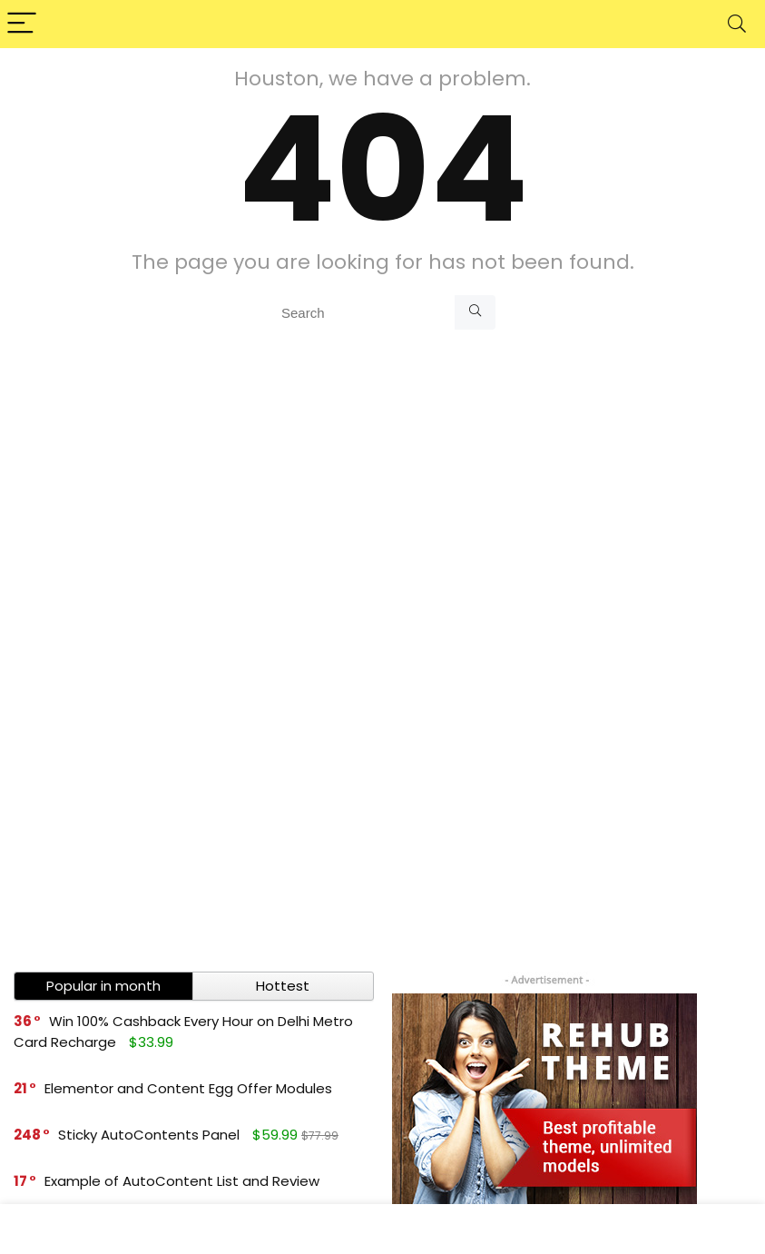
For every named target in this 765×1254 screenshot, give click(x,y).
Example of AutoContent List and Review (181, 1180)
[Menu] (22, 24)
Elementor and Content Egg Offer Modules (188, 1088)
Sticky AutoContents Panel (149, 1134)
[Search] (737, 24)
